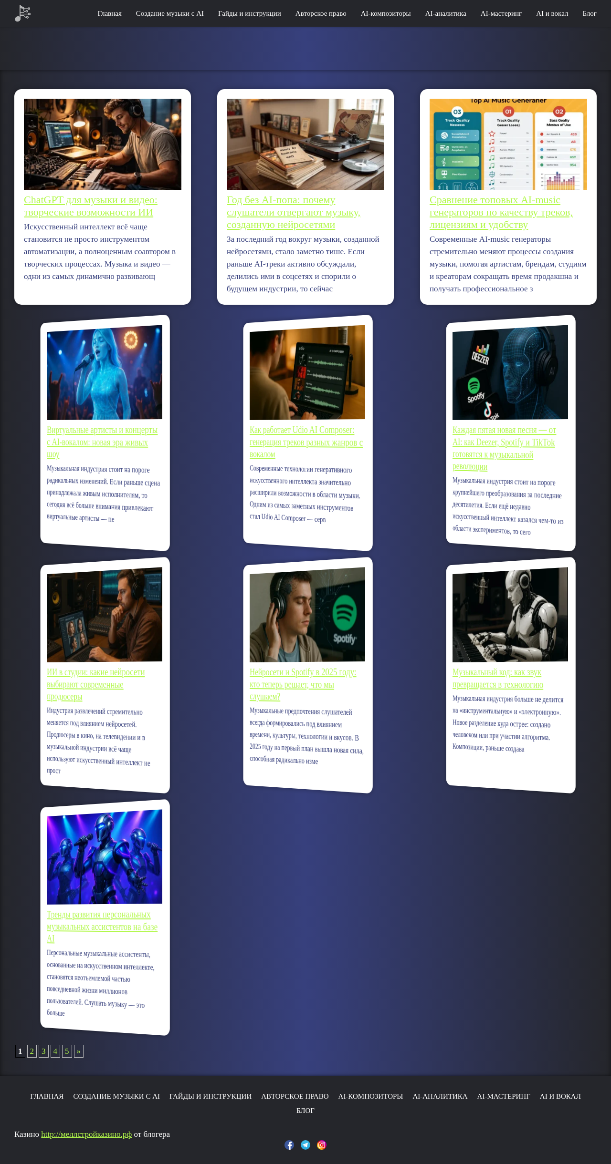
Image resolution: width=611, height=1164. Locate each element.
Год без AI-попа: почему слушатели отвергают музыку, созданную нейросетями (293, 212)
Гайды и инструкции (249, 13)
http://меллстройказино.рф (86, 1134)
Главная (109, 13)
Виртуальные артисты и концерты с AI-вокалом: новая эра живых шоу (102, 441)
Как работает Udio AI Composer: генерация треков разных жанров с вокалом (306, 441)
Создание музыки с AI (170, 13)
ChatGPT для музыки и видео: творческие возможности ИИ (91, 206)
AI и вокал (552, 13)
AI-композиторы (386, 13)
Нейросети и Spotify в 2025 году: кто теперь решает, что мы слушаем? (304, 683)
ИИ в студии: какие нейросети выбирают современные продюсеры (98, 684)
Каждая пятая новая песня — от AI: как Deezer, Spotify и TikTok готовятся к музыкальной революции (506, 447)
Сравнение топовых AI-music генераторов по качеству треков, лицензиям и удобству (501, 212)
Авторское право (321, 13)
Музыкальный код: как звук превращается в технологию (502, 678)
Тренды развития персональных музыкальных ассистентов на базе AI (102, 926)
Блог (589, 13)
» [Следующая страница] (79, 1051)
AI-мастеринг (501, 13)
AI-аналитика (445, 13)
